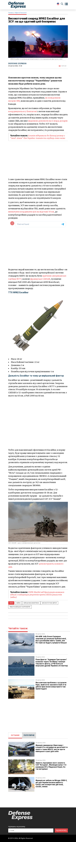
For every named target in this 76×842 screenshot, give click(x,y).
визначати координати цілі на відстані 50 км (31, 211)
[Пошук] (62, 4)
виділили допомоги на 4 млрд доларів (47, 121)
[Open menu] (66, 4)
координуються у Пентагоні (22, 111)
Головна (10, 13)
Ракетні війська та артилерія (20, 607)
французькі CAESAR (40, 279)
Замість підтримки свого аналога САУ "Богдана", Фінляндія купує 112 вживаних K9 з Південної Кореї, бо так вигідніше (51, 766)
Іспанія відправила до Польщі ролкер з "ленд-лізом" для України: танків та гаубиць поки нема (37, 136)
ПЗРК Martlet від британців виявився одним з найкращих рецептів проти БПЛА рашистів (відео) (37, 594)
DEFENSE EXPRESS (17, 63)
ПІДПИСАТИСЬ (61, 830)
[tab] (15, 735)
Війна (18, 603)
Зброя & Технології (21, 13)
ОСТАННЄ (15, 735)
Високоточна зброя (49, 603)
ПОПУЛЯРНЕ (29, 735)
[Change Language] (58, 4)
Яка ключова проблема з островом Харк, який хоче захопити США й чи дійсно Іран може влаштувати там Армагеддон (51, 686)
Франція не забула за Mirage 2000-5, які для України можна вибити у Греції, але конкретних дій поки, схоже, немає (51, 783)
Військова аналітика (31, 603)
